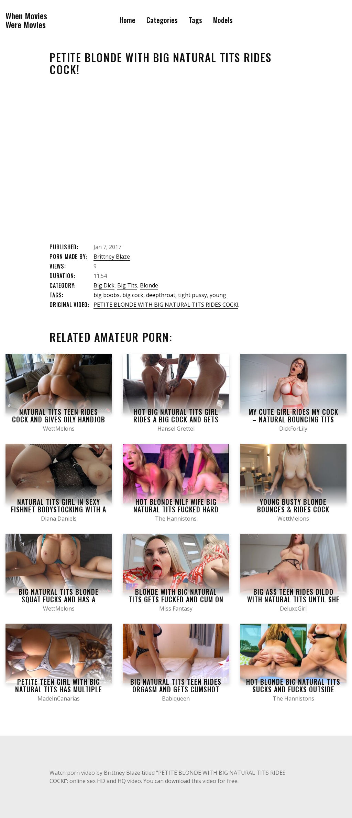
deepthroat (160, 295)
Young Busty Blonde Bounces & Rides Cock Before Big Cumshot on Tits (293, 509)
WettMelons (59, 428)
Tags (195, 20)
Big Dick (104, 285)
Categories (162, 20)
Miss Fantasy (175, 608)
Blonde (149, 285)
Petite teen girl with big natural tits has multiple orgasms (58, 689)
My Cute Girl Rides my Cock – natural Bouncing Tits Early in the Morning (293, 419)
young (218, 295)
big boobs (107, 295)
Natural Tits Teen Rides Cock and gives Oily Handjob (58, 415)
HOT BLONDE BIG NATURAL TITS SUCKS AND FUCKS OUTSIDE (293, 685)
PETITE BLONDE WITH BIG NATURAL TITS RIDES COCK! (166, 304)
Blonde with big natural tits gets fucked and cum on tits (176, 599)
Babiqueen (176, 698)
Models (223, 20)
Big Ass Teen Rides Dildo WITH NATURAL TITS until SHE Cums (293, 599)
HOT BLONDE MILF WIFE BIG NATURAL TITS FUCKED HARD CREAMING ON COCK (176, 509)
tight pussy (192, 295)
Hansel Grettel (176, 428)
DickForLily (293, 428)
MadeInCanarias (58, 698)
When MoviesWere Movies (26, 20)
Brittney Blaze (112, 256)
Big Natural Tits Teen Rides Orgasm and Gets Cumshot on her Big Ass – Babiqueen (175, 689)
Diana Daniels (59, 518)
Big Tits (127, 285)
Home (127, 20)
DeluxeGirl (293, 608)
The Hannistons (176, 518)
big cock (132, 295)
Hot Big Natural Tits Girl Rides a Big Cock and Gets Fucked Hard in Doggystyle (175, 419)
